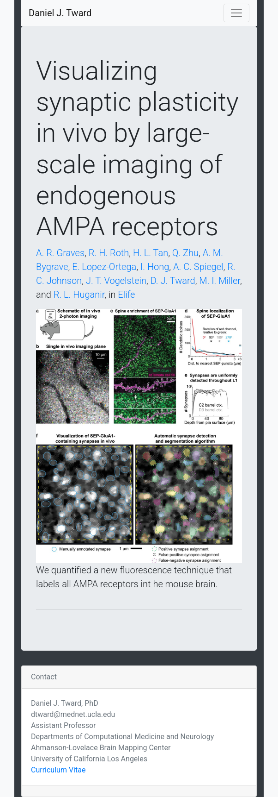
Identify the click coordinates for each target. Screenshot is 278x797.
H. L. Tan (150, 252)
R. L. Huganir (79, 294)
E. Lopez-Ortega (104, 266)
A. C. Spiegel (198, 266)
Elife (126, 294)
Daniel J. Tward (60, 13)
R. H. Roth (109, 252)
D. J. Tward (173, 280)
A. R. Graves (60, 252)
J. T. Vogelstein (116, 280)
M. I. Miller (219, 280)
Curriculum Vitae (58, 770)
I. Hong (154, 266)
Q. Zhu (185, 252)
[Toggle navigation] (236, 13)
